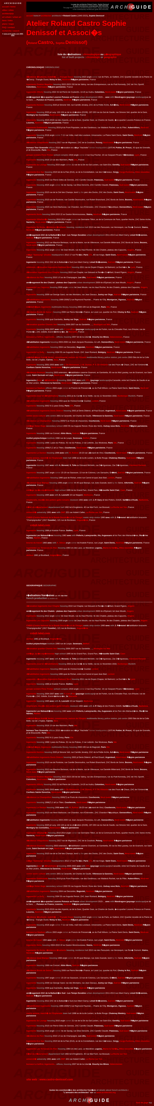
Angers (130, 250)
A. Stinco (61, 543)
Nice (56, 360)
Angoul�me (82, 520)
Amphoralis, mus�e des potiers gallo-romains (48, 500)
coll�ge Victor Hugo (36, 426)
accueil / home (9, 7)
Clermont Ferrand (137, 465)
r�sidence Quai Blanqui (37, 483)
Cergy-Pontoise (126, 172)
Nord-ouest (42, 87)
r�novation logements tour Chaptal (43, 272)
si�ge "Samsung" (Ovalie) (38, 255)
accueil (29, 16)
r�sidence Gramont (35, 372)
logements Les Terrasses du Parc (41, 548)
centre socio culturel (35, 416)
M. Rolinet (74, 453)
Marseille (73, 332)
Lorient (95, 401)
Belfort (86, 438)
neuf (39, 380)
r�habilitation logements (38, 347)
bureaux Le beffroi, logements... (41, 337)
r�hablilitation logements (38, 299)
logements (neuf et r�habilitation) (42, 396)
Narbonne (143, 500)
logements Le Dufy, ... (36, 352)
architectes (46, 16)
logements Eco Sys (35, 172)
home (36, 16)
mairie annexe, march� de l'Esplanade (44, 458)
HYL (88, 380)
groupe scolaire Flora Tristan (39, 155)
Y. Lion (67, 329)
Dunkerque (123, 396)
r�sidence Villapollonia (37, 142)
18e (115, 443)
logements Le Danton (36, 453)
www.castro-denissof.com (56, 1079)
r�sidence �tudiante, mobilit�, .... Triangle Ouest (49, 77)
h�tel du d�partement (37, 507)
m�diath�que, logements (38, 307)
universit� (31, 512)
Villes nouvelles (142, 172)
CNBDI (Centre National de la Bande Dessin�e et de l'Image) (54, 517)
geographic (110, 57)
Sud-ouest (125, 165)
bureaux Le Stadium (35, 388)
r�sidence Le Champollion (39, 421)
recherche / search (10, 31)
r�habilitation (50, 380)
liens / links (7, 20)
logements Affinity (34, 92)
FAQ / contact (8, 27)
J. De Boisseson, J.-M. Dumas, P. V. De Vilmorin (86, 365)
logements (31, 112)
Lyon (137, 155)
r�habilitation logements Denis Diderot (44, 411)
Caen (122, 490)
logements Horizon (35, 105)
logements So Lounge (36, 165)
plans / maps (8, 24)
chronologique (91, 54)
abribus (29, 555)
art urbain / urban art (11, 17)
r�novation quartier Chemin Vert (41, 324)
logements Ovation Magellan (39, 84)
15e (48, 150)
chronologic (93, 57)
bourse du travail (34, 543)
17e (90, 255)
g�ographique (112, 54)
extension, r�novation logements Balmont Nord (48, 267)
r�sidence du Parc (35, 277)
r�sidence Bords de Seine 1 (39, 312)
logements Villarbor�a (37, 219)
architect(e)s (8, 13)
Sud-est (30, 238)
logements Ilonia (34, 214)
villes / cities (8, 10)
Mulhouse (88, 495)
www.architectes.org (106, 1092)
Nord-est (66, 79)
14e (75, 160)
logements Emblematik (37, 127)
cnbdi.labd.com (40, 525)
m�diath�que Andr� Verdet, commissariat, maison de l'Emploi (56, 357)
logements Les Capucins (37, 287)
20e (108, 307)
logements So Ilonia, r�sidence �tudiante (46, 227)
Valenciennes (116, 337)
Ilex (73, 329)
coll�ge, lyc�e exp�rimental (40, 490)
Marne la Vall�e (110, 548)
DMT (63, 512)
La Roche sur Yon (119, 507)
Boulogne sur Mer (102, 324)
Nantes (37, 538)
